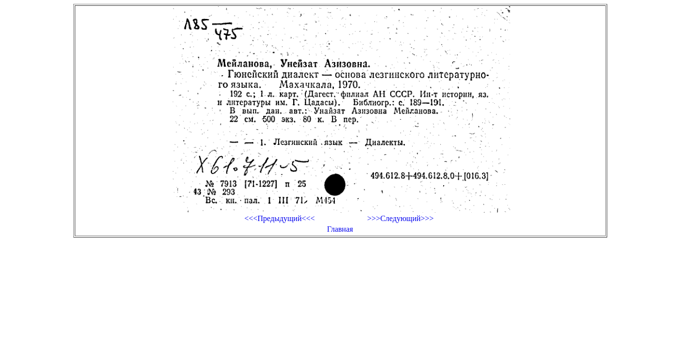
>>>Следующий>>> (400, 218)
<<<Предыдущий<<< (279, 218)
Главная (340, 229)
